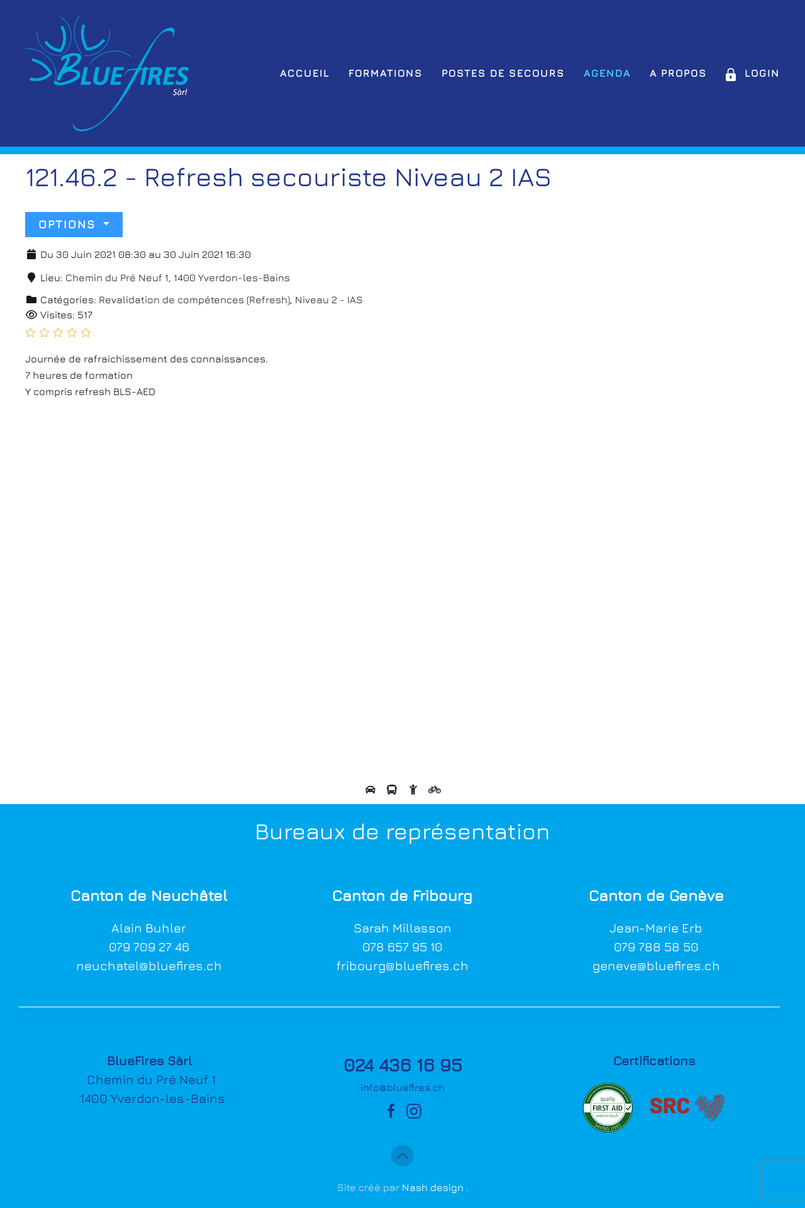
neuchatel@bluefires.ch (149, 965)
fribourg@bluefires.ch (402, 965)
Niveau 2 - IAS (329, 299)
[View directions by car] (371, 789)
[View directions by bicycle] (434, 789)
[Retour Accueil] (107, 73)
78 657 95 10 (406, 946)
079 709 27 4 (145, 946)
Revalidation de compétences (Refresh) (194, 299)
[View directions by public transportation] (393, 789)
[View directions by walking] (414, 789)
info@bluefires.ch (402, 1087)
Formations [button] (385, 73)
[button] (402, 1155)
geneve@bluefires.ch (656, 965)
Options (69, 224)
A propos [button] (678, 73)
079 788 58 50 (656, 946)
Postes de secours (503, 73)
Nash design (433, 1187)
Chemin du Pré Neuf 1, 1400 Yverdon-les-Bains (177, 277)
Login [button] (753, 73)
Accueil (305, 73)
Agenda (607, 73)
